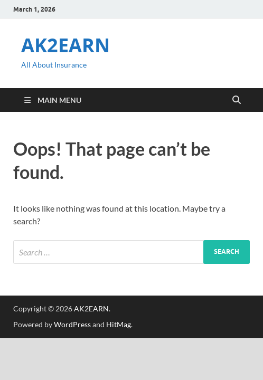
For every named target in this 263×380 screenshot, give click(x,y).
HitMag (118, 324)
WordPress (72, 324)
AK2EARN (65, 45)
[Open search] (237, 100)
